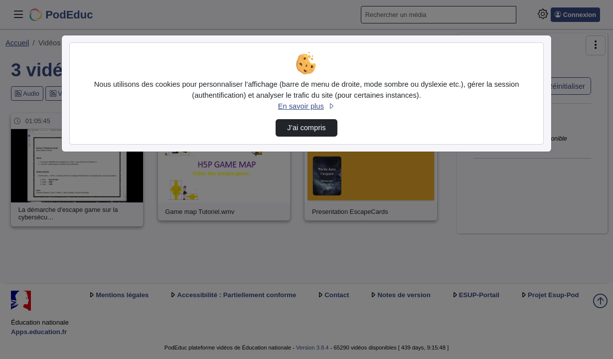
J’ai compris (306, 128)
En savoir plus (306, 106)
